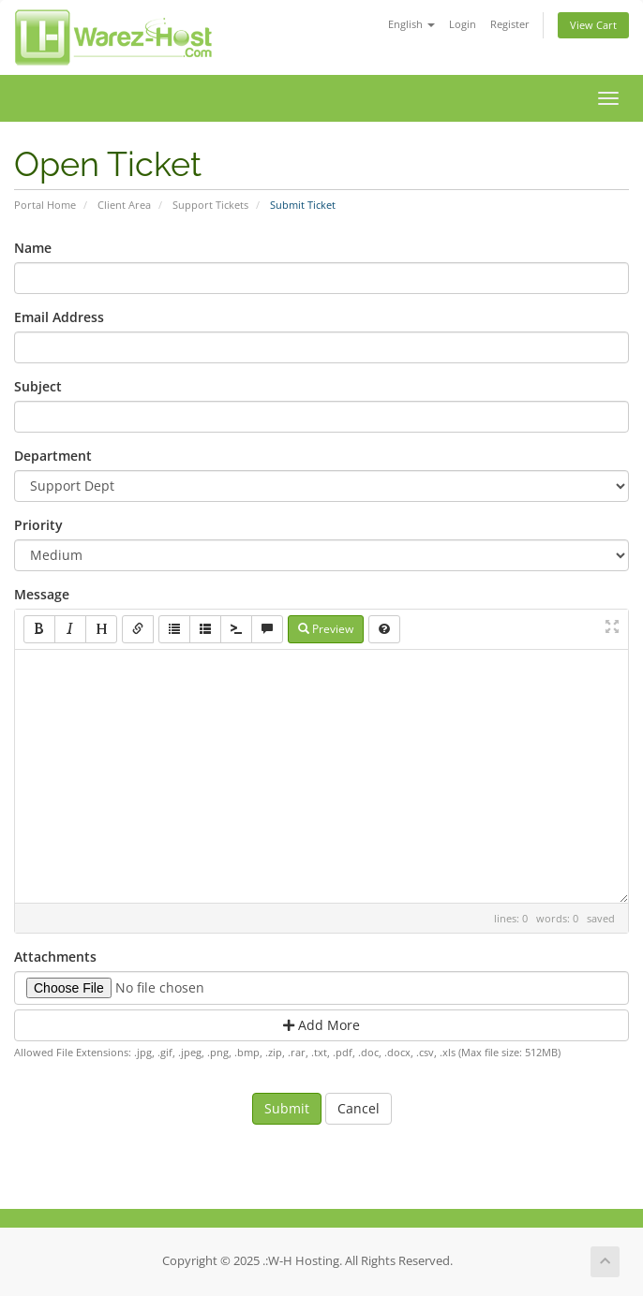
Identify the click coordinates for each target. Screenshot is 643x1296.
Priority (38, 525)
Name (33, 248)
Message (41, 594)
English (411, 24)
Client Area (124, 205)
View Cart (593, 25)
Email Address (59, 317)
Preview (325, 629)
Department (53, 455)
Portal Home (45, 205)
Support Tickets (210, 205)
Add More (321, 1025)
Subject (38, 386)
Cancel (358, 1108)
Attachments (55, 956)
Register (510, 24)
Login (462, 24)
